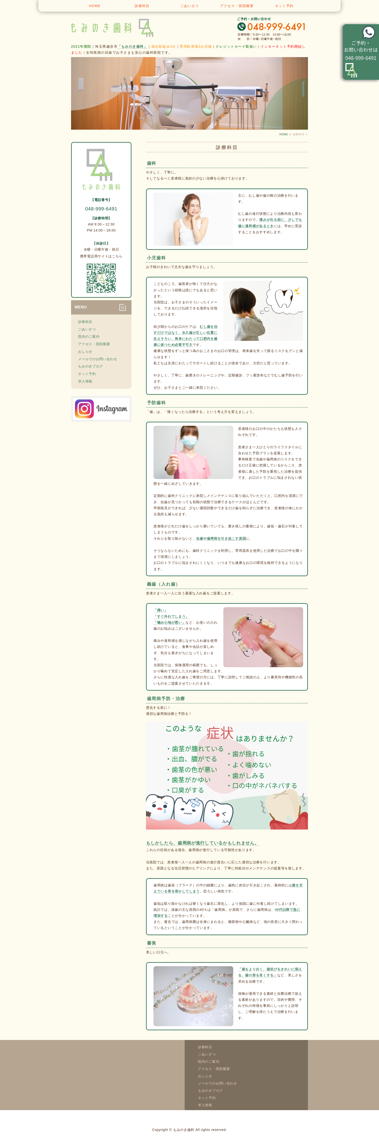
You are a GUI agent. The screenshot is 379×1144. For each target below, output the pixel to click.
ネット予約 (284, 6)
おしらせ (85, 351)
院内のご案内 (88, 336)
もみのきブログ (90, 366)
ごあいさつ (189, 6)
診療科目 (142, 6)
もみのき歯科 (183, 1130)
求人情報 (85, 381)
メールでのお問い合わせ (97, 359)
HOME (95, 6)
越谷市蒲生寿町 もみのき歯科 (119, 26)
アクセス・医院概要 (237, 6)
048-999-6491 (101, 208)
